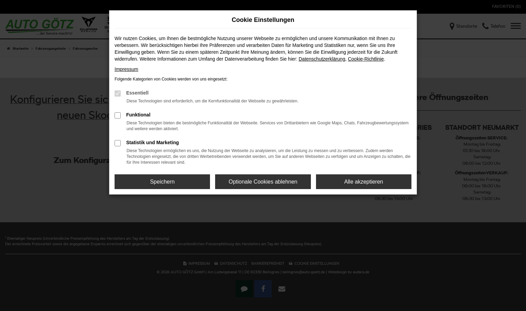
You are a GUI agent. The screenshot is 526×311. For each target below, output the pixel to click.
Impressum (126, 69)
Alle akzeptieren (363, 182)
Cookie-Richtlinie (366, 59)
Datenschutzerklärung (322, 59)
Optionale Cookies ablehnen (262, 182)
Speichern (162, 182)
